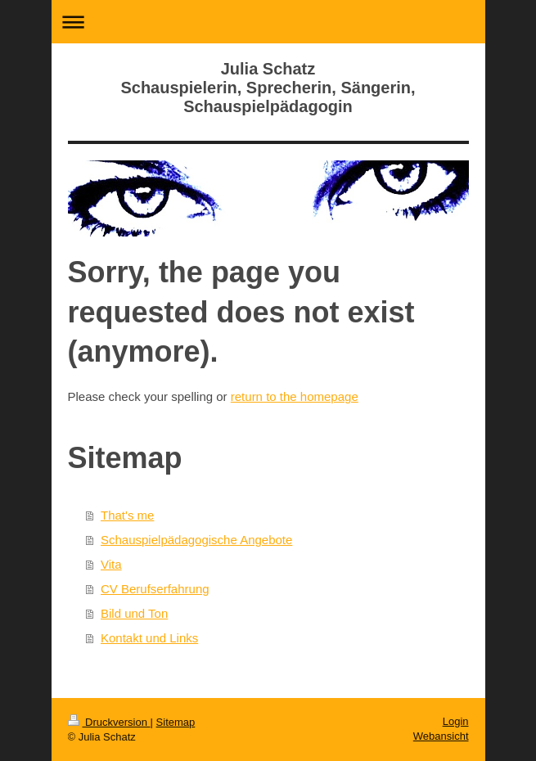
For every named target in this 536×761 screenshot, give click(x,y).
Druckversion (109, 722)
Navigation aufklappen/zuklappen (268, 21)
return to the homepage (294, 396)
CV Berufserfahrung (155, 589)
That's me (127, 515)
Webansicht (441, 736)
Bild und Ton (134, 613)
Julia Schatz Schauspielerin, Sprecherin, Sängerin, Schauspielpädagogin (267, 87)
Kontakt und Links (149, 638)
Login (456, 721)
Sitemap (176, 722)
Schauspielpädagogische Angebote (196, 540)
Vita (111, 564)
